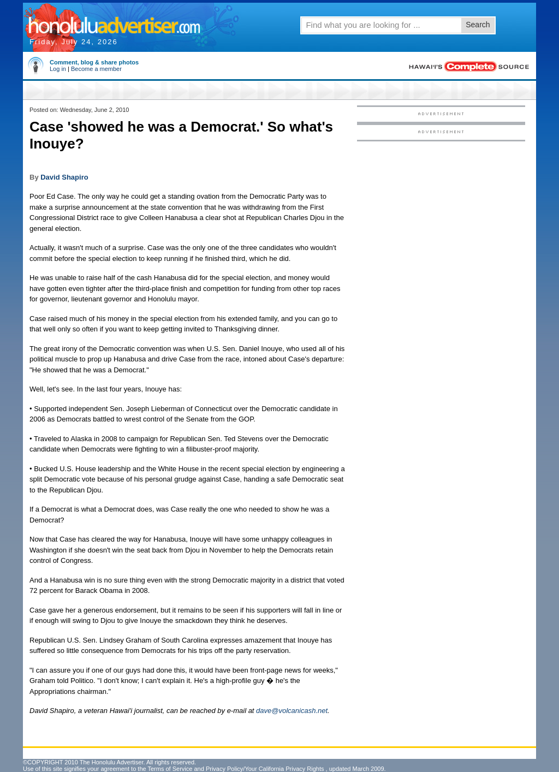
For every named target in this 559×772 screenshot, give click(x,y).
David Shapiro (64, 177)
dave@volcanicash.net (292, 710)
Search (478, 24)
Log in (58, 69)
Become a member (96, 69)
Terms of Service (169, 768)
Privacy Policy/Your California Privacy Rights (265, 768)
